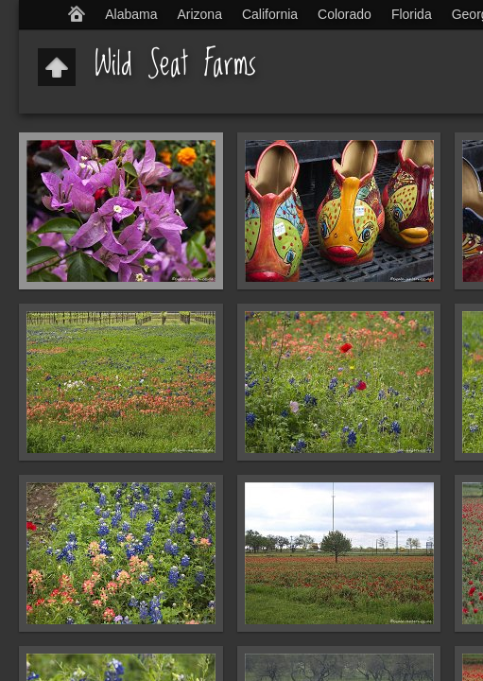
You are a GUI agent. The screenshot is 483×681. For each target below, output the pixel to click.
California (270, 14)
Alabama (131, 14)
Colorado (344, 14)
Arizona (199, 14)
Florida (411, 14)
